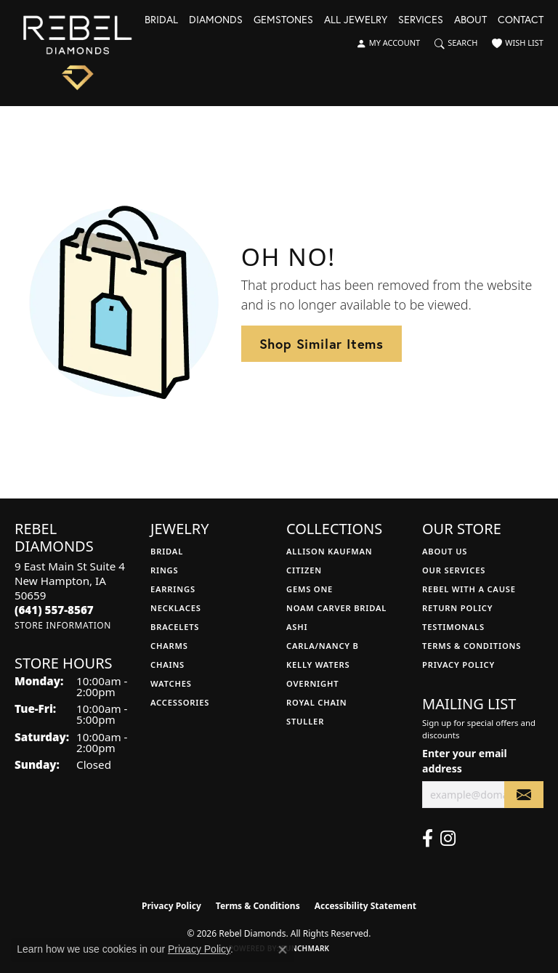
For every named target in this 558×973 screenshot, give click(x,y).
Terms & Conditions (471, 645)
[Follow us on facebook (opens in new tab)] (427, 838)
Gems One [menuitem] (309, 589)
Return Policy (457, 607)
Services (420, 20)
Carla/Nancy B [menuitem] (322, 645)
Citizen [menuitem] (304, 570)
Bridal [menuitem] (166, 551)
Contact (520, 20)
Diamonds (216, 20)
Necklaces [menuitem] (175, 607)
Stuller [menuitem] (305, 721)
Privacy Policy (458, 664)
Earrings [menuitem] (172, 589)
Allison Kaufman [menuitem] (329, 551)
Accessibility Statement (365, 906)
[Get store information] (63, 625)
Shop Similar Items (321, 343)
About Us (444, 551)
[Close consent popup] (282, 949)
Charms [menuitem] (169, 645)
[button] (388, 43)
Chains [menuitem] (167, 664)
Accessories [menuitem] (179, 702)
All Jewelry (355, 20)
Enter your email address (464, 760)
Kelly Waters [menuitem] (318, 664)
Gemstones (283, 20)
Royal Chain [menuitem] (316, 702)
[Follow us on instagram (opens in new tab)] (448, 838)
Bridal (161, 20)
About (470, 20)
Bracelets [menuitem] (174, 626)
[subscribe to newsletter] (523, 794)
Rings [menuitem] (164, 570)
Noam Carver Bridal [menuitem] (336, 607)
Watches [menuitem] (171, 683)
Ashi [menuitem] (296, 626)
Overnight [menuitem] (312, 683)
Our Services (453, 570)
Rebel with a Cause (469, 589)
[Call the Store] (54, 609)
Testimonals (453, 626)
